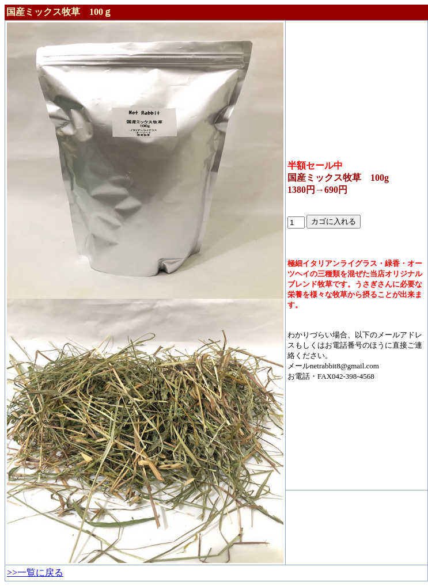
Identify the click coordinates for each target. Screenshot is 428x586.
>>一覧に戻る (35, 572)
